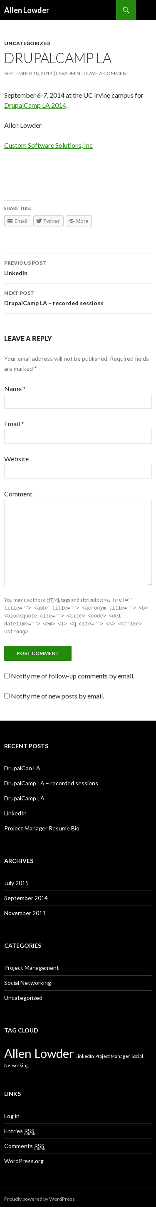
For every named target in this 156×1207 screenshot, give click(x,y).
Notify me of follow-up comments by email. (72, 674)
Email (14, 424)
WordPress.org (24, 1158)
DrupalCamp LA (24, 796)
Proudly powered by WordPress (39, 1197)
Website (16, 459)
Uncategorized (27, 43)
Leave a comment (106, 73)
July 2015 (16, 880)
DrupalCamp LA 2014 (35, 105)
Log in (12, 1113)
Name (15, 388)
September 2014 (26, 895)
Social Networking (27, 980)
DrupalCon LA (22, 765)
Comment (18, 494)
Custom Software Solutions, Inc (48, 145)
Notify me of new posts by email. (57, 694)
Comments (24, 1144)
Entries (19, 1129)
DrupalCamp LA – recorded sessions (78, 297)
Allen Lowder (26, 10)
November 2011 (25, 910)
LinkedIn (78, 267)
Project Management (31, 965)
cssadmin (68, 73)
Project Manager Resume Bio (41, 826)
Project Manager (112, 1054)
